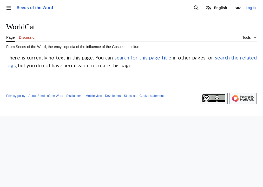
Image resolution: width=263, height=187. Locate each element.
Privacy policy (15, 96)
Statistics (130, 96)
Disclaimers (74, 96)
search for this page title (142, 58)
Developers (113, 96)
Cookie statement (152, 96)
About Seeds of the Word (45, 96)
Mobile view (94, 96)
